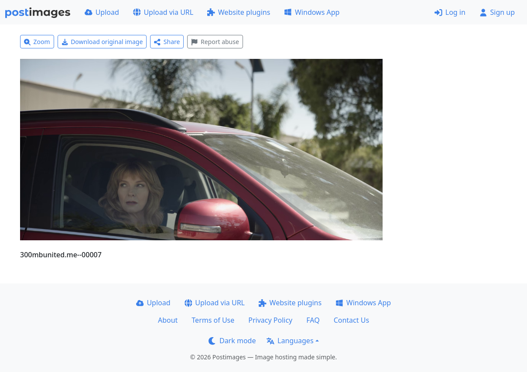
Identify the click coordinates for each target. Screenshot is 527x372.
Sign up (497, 12)
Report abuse (215, 42)
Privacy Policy (270, 320)
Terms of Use (213, 320)
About (168, 320)
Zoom (37, 42)
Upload (102, 12)
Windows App (311, 12)
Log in (450, 12)
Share (167, 42)
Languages (290, 340)
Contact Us (351, 320)
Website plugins (238, 12)
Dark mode (232, 340)
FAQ (312, 320)
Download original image (102, 42)
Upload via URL (163, 12)
